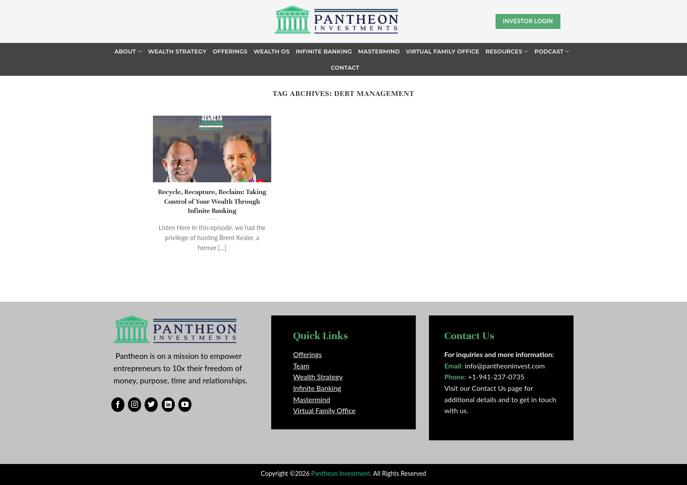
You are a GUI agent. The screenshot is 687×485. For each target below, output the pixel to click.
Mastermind (379, 51)
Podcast (552, 51)
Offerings (230, 51)
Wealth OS (272, 51)
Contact (345, 67)
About (128, 51)
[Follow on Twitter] (151, 405)
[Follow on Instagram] (134, 405)
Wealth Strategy (177, 51)
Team (301, 365)
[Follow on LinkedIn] (168, 405)
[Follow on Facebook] (117, 405)
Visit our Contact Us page (483, 388)
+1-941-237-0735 (496, 376)
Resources (506, 51)
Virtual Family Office (442, 51)
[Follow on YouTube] (184, 405)
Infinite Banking (324, 51)
